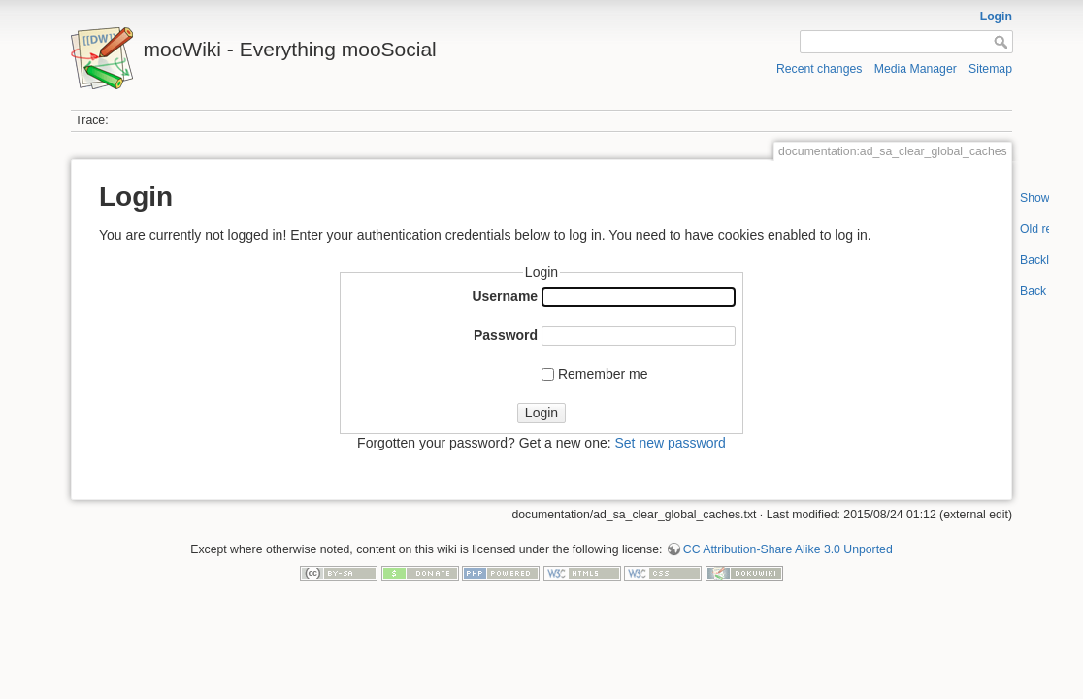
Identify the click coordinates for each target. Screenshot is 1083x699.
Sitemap (990, 69)
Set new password (669, 442)
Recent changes (819, 69)
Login (996, 16)
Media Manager (915, 69)
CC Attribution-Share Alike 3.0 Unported (788, 549)
